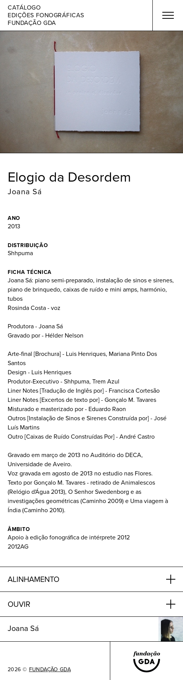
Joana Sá (25, 191)
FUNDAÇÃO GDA (50, 669)
